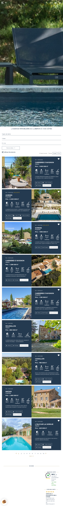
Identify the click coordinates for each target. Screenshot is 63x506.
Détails (38, 182)
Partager (38, 185)
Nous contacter (47, 185)
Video (15, 215)
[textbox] (31, 138)
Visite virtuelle (46, 182)
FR (5, 2)
